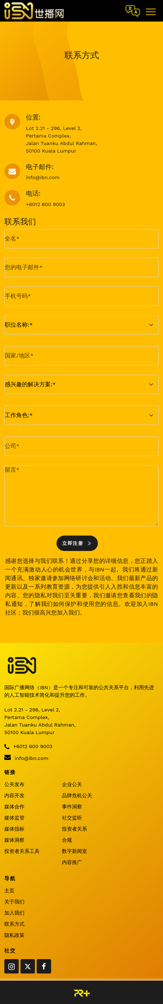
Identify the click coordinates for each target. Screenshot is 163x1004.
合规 (67, 840)
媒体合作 (14, 806)
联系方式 (14, 924)
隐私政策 (14, 935)
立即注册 (77, 543)
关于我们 (14, 902)
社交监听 (72, 818)
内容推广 (72, 862)
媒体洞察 (14, 840)
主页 (9, 890)
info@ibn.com (26, 757)
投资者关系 (74, 829)
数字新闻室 (74, 851)
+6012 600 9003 (28, 746)
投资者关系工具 (22, 851)
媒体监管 (14, 818)
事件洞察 (72, 806)
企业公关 (72, 784)
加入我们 (14, 913)
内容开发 (14, 795)
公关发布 (14, 784)
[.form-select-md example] (81, 325)
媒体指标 (14, 829)
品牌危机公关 (77, 795)
